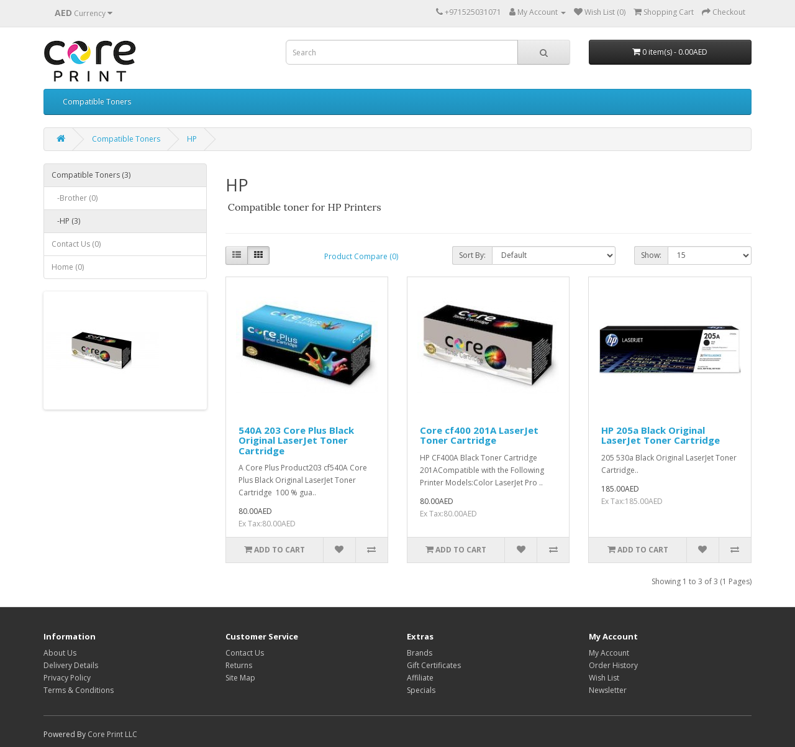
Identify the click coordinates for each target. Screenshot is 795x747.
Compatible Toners (97, 101)
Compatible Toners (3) (91, 175)
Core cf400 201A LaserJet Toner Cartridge (479, 435)
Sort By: (472, 255)
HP (192, 139)
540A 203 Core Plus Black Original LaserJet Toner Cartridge (296, 440)
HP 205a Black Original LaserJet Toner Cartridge (660, 435)
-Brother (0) (75, 198)
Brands (419, 653)
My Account (609, 653)
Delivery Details (70, 665)
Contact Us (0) (76, 244)
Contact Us (244, 653)
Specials (421, 690)
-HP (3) (66, 221)
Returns (238, 665)
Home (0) (68, 267)
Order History (613, 665)
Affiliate (420, 677)
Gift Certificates (434, 665)
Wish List (604, 677)
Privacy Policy (67, 677)
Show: (651, 255)
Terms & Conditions (78, 690)
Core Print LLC (112, 734)
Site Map (240, 677)
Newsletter (608, 690)
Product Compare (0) (361, 256)
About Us (59, 653)
